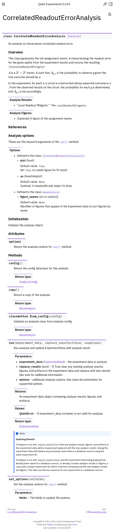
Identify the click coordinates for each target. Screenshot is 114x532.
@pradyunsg (64, 524)
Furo (75, 524)
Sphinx (50, 524)
